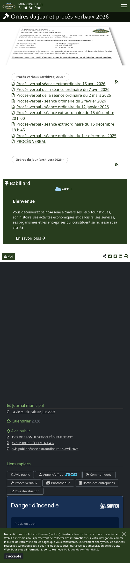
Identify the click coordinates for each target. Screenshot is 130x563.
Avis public (20, 474)
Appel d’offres (58, 474)
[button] (126, 256)
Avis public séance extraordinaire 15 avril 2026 (45, 449)
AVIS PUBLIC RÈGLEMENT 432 (33, 443)
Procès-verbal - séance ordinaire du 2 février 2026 (61, 101)
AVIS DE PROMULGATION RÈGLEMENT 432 (42, 437)
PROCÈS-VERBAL (31, 141)
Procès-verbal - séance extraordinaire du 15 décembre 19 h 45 (63, 127)
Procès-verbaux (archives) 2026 (39, 77)
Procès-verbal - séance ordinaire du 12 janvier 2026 (62, 106)
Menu (124, 5)
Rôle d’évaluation (25, 491)
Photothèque (58, 483)
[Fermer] (124, 534)
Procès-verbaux (24, 483)
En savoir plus (30, 238)
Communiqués (99, 474)
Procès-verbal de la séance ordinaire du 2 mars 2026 (63, 95)
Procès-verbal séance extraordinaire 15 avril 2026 (60, 83)
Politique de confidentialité (81, 549)
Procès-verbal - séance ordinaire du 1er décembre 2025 (66, 135)
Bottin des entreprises (97, 483)
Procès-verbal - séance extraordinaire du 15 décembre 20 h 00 (63, 115)
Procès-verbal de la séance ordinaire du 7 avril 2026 (62, 89)
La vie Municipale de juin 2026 (33, 411)
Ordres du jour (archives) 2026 (39, 159)
